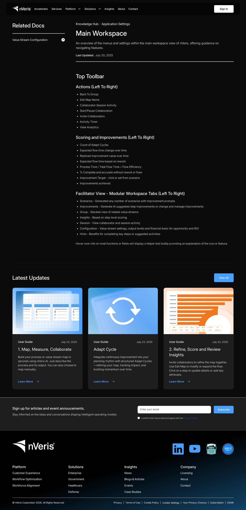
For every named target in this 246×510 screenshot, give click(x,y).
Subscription (217, 502)
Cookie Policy (151, 502)
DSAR (230, 502)
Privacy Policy (191, 418)
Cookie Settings (170, 502)
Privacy (118, 502)
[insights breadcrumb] (87, 24)
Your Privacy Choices (195, 502)
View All (224, 277)
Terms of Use (133, 502)
